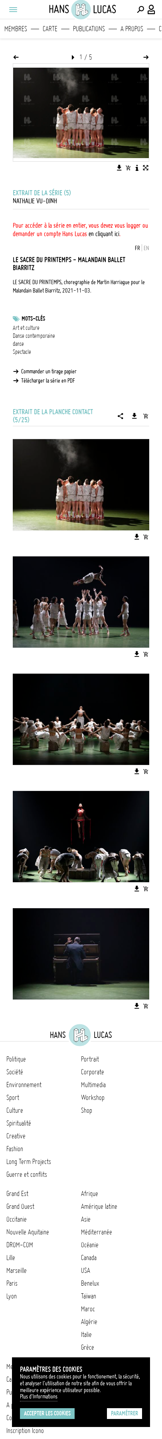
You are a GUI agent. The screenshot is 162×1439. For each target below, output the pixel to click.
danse (18, 343)
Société (14, 1072)
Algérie (89, 1322)
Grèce (87, 1347)
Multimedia (93, 1085)
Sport (12, 1098)
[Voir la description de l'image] (136, 167)
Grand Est (17, 1194)
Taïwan (88, 1296)
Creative (16, 1136)
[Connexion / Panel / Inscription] (151, 9)
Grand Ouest (20, 1206)
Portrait (90, 1059)
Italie (86, 1335)
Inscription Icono (25, 1431)
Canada (89, 1258)
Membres (15, 29)
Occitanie (16, 1219)
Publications (89, 29)
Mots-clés (33, 318)
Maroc (88, 1309)
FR (137, 248)
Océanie (90, 1245)
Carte (50, 29)
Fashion (14, 1149)
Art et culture (26, 327)
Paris (12, 1283)
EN (146, 248)
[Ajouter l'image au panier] (128, 167)
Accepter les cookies (47, 1413)
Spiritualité (18, 1123)
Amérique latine (99, 1206)
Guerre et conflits (26, 1174)
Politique (16, 1059)
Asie (86, 1219)
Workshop (93, 1098)
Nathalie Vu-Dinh (35, 201)
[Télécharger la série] (134, 415)
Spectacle (22, 351)
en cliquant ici (104, 234)
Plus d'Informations (38, 1396)
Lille (10, 1258)
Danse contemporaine (34, 335)
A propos (132, 29)
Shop (86, 1110)
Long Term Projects (28, 1162)
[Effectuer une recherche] (140, 9)
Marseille (16, 1270)
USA (85, 1270)
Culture (14, 1110)
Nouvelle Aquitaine (27, 1232)
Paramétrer (124, 1413)
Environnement (23, 1085)
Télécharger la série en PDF (48, 380)
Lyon (11, 1296)
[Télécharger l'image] (119, 167)
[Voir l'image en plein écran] (145, 167)
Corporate (92, 1072)
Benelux (90, 1283)
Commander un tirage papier (49, 371)
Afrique (89, 1194)
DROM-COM (19, 1245)
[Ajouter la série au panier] (145, 415)
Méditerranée (96, 1232)
